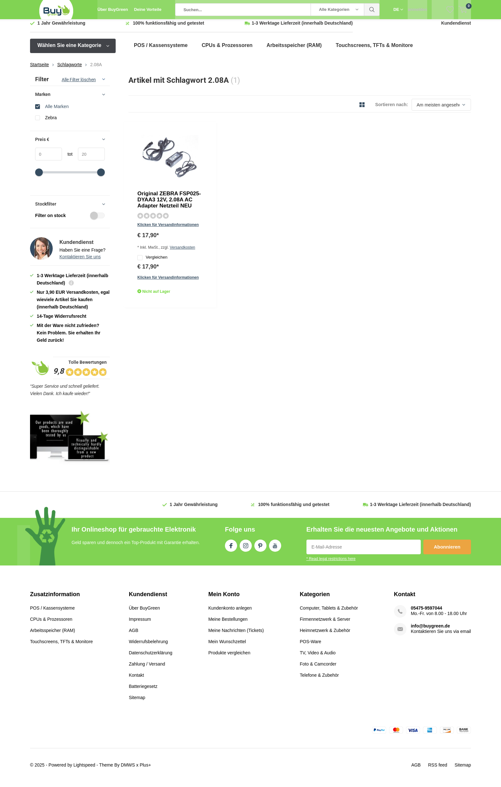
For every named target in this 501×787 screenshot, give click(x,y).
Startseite (39, 69)
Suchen (372, 9)
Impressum (140, 624)
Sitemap (137, 702)
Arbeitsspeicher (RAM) (293, 50)
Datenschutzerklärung (150, 657)
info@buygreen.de (430, 630)
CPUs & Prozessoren (227, 50)
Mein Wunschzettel (227, 646)
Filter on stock (70, 220)
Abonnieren (447, 551)
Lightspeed (84, 769)
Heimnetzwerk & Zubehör (325, 635)
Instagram (246, 549)
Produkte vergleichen (229, 657)
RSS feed (437, 769)
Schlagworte (69, 69)
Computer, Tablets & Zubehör (329, 612)
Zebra (51, 122)
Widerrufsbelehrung (148, 646)
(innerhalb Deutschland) (302, 27)
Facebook (231, 549)
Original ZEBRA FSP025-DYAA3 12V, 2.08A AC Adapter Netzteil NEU (240, 145)
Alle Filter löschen (79, 84)
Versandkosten (247, 177)
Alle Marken (57, 111)
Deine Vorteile (147, 9)
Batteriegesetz (143, 691)
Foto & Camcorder (318, 668)
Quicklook (206, 211)
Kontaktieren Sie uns (80, 261)
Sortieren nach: (391, 109)
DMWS (128, 769)
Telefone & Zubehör (319, 679)
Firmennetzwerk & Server (325, 624)
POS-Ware (310, 646)
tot (67, 158)
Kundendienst (456, 27)
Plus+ (145, 769)
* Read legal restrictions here (331, 563)
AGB (133, 635)
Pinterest (260, 549)
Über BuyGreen (112, 9)
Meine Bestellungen (228, 624)
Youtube (275, 549)
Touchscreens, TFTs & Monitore (374, 50)
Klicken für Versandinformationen (230, 168)
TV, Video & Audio (317, 657)
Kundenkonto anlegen (230, 612)
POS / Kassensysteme (161, 50)
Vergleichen (215, 188)
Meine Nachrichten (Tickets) (236, 635)
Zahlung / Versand (147, 668)
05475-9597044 (426, 612)
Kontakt (136, 679)
